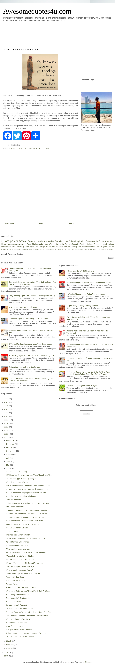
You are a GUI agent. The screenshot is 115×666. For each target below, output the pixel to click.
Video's (110, 249)
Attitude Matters (12, 584)
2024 (6, 406)
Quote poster (33, 148)
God (40, 244)
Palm (42, 249)
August (9, 454)
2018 (6, 427)
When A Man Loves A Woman (17, 482)
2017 (6, 430)
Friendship (5, 247)
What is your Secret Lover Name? (19, 570)
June (8, 462)
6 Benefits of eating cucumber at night (81, 386)
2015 (6, 437)
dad (93, 247)
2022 (6, 413)
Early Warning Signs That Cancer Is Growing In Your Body (32, 296)
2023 (6, 409)
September (11, 451)
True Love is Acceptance (15, 581)
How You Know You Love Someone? (20, 637)
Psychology (20, 247)
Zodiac (82, 244)
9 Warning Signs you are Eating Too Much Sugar (28, 319)
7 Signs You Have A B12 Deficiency (23, 307)
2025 (6, 402)
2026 (6, 399)
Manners (32, 249)
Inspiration (80, 241)
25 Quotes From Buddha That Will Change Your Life (26, 510)
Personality (54, 247)
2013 (6, 656)
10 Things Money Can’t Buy (17, 545)
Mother (35, 244)
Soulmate (62, 247)
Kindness (89, 244)
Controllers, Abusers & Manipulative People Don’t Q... (27, 517)
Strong (58, 244)
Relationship (44, 148)
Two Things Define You (15, 507)
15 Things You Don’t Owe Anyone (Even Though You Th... (29, 475)
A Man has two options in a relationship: (21, 496)
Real (79, 247)
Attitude (45, 244)
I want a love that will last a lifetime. (20, 609)
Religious (110, 244)
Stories (50, 241)
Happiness (6, 244)
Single (9, 249)
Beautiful (59, 241)
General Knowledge (37, 241)
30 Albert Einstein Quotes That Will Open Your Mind (26, 514)
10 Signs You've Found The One (19, 630)
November (10, 444)
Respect (31, 247)
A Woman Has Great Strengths (18, 549)
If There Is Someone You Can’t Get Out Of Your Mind (27, 633)
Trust (36, 247)
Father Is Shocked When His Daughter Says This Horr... (28, 503)
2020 (6, 420)
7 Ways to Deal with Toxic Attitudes (20, 556)
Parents (111, 247)
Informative (75, 244)
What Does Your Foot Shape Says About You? (24, 521)
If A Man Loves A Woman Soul (18, 605)
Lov (85, 249)
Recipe (102, 249)
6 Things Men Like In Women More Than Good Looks (30, 344)
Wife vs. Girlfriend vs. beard (17, 528)
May (8, 465)
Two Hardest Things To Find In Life (20, 559)
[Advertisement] (46, 34)
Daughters (104, 247)
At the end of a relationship (16, 472)
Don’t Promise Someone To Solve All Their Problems (27, 616)
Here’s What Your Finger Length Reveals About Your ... (28, 538)
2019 (6, 423)
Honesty (12, 247)
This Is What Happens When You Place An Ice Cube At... (28, 486)
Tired (90, 247)
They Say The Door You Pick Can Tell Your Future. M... (28, 489)
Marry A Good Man (13, 500)
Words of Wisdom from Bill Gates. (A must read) (25, 563)
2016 (6, 434)
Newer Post (9, 224)
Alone (96, 244)
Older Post (72, 224)
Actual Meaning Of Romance (17, 542)
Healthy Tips (25, 249)
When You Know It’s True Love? (18, 619)
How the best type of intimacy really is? (21, 479)
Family (67, 244)
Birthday (85, 247)
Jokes (72, 241)
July (8, 458)
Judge (77, 249)
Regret (3, 249)
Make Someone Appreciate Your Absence (22, 524)
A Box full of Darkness (14, 626)
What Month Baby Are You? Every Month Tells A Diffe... (28, 591)
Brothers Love (16, 249)
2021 (6, 416)
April (8, 469)
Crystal (69, 249)
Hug (73, 249)
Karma (81, 249)
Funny (29, 244)
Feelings (42, 247)
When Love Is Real (13, 602)
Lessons (102, 244)
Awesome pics (19, 244)
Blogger (88, 662)
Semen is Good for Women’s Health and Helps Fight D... (28, 612)
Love (25, 148)
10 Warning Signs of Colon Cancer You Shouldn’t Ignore (31, 356)
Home (40, 224)
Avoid (98, 247)
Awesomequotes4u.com (37, 11)
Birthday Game (12, 531)
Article (23, 241)
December (10, 440)
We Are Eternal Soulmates (16, 623)
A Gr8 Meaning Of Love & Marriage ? (20, 566)
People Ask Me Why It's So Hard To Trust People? (26, 552)
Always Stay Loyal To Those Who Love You (23, 573)
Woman (52, 244)
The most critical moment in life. (18, 535)
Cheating (60, 249)
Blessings (53, 249)
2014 (6, 653)
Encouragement (15, 148)
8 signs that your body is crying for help (24, 367)
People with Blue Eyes (15, 577)
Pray (98, 249)
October (9, 447)
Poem (48, 247)
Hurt (26, 247)
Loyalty (88, 249)
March (9, 641)
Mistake (93, 249)
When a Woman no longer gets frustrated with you (26, 493)
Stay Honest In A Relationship (18, 598)
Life (62, 244)
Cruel (64, 249)
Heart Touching (71, 247)
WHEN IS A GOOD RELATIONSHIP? (21, 588)
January (9, 648)
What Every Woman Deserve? (18, 595)
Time (106, 249)
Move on (38, 249)
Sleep (47, 249)
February (10, 645)
